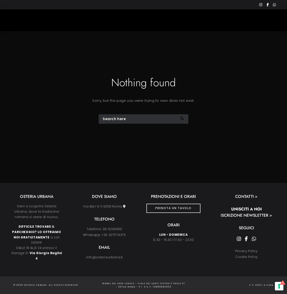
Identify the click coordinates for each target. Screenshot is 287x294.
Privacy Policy (246, 251)
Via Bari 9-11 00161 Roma (104, 206)
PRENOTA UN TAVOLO (173, 208)
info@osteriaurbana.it (104, 257)
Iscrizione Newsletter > (246, 215)
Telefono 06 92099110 (104, 229)
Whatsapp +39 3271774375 (104, 235)
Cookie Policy (246, 257)
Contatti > (246, 196)
